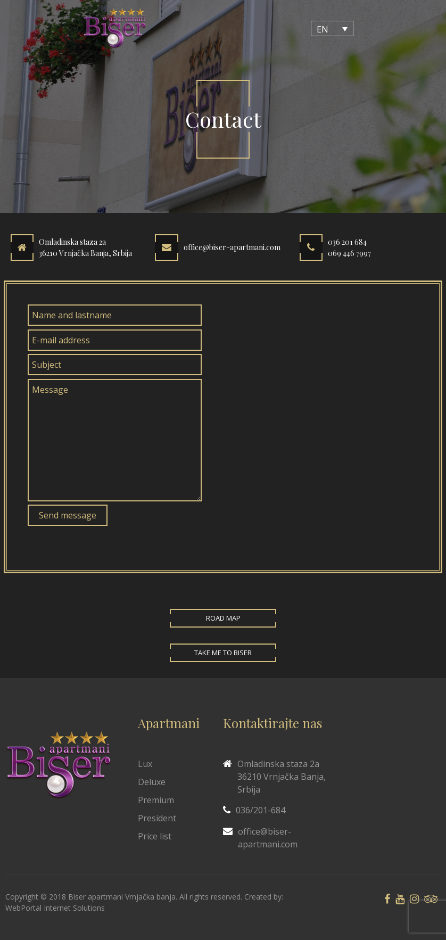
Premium (156, 800)
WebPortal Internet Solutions (55, 908)
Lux (145, 764)
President (157, 818)
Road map (223, 618)
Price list (154, 836)
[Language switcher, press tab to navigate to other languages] (332, 29)
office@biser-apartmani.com (232, 248)
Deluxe (152, 782)
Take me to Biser (223, 652)
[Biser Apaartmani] (114, 28)
